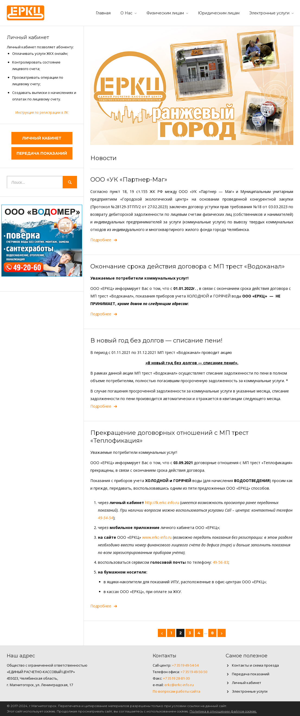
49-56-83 (220, 562)
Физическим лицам (165, 13)
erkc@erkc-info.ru (179, 684)
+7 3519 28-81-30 (176, 678)
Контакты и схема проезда (255, 665)
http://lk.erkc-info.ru (162, 502)
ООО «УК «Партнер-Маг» (128, 179)
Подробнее (104, 239)
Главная (103, 13)
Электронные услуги (269, 13)
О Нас (126, 13)
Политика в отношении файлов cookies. (223, 711)
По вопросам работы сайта (176, 691)
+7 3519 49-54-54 (185, 665)
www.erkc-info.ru (157, 537)
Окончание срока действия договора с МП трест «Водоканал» (187, 266)
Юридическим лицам (219, 13)
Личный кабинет (41, 138)
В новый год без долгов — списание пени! (156, 340)
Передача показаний (42, 153)
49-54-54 (105, 517)
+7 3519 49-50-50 (194, 671)
